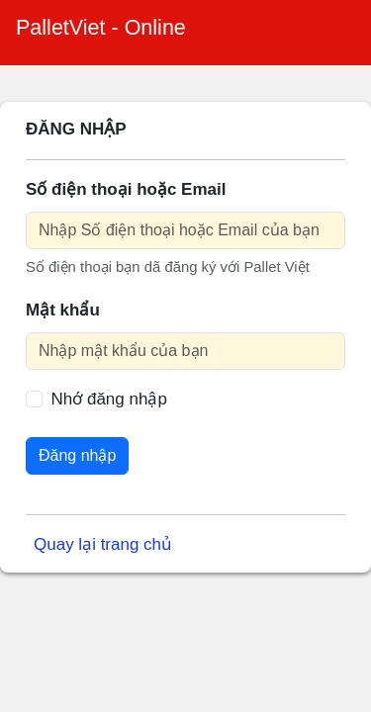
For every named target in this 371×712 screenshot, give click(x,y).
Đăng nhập (77, 455)
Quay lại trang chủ (103, 544)
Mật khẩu (63, 310)
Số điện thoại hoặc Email (126, 189)
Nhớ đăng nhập (109, 399)
